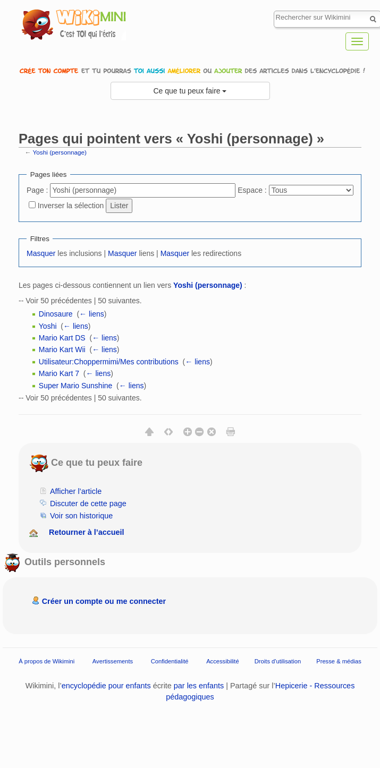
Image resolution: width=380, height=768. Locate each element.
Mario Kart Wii (62, 349)
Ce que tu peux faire (190, 91)
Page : (37, 190)
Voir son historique (81, 515)
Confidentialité (170, 661)
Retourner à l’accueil (86, 532)
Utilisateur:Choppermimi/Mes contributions (109, 361)
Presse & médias (338, 661)
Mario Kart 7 (59, 373)
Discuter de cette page (88, 503)
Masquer (41, 253)
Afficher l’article (76, 491)
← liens (91, 314)
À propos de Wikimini (46, 661)
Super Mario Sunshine (76, 385)
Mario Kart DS (62, 338)
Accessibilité (222, 661)
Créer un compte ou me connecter (104, 601)
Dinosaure (56, 314)
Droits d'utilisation (278, 661)
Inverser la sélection (71, 205)
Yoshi (48, 326)
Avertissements (112, 661)
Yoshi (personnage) (60, 152)
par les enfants (199, 685)
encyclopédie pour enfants (106, 685)
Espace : (252, 190)
